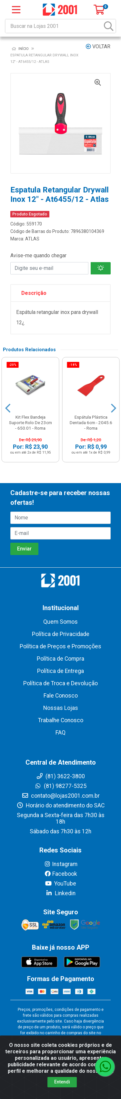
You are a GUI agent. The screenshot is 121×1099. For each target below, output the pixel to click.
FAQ (60, 732)
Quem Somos (60, 622)
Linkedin (60, 893)
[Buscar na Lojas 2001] (53, 26)
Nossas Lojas (60, 708)
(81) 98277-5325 (60, 786)
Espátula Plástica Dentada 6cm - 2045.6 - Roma (91, 422)
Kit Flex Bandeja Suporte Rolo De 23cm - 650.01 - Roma (30, 422)
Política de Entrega (60, 671)
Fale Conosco (61, 695)
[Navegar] (8, 408)
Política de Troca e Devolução (60, 683)
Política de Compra (60, 658)
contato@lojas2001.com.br (61, 795)
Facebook (60, 874)
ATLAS (32, 238)
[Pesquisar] (109, 26)
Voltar (98, 46)
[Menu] (16, 10)
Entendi (62, 1081)
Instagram (60, 864)
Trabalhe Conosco (60, 720)
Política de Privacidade (60, 634)
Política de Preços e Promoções (60, 646)
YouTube (60, 883)
